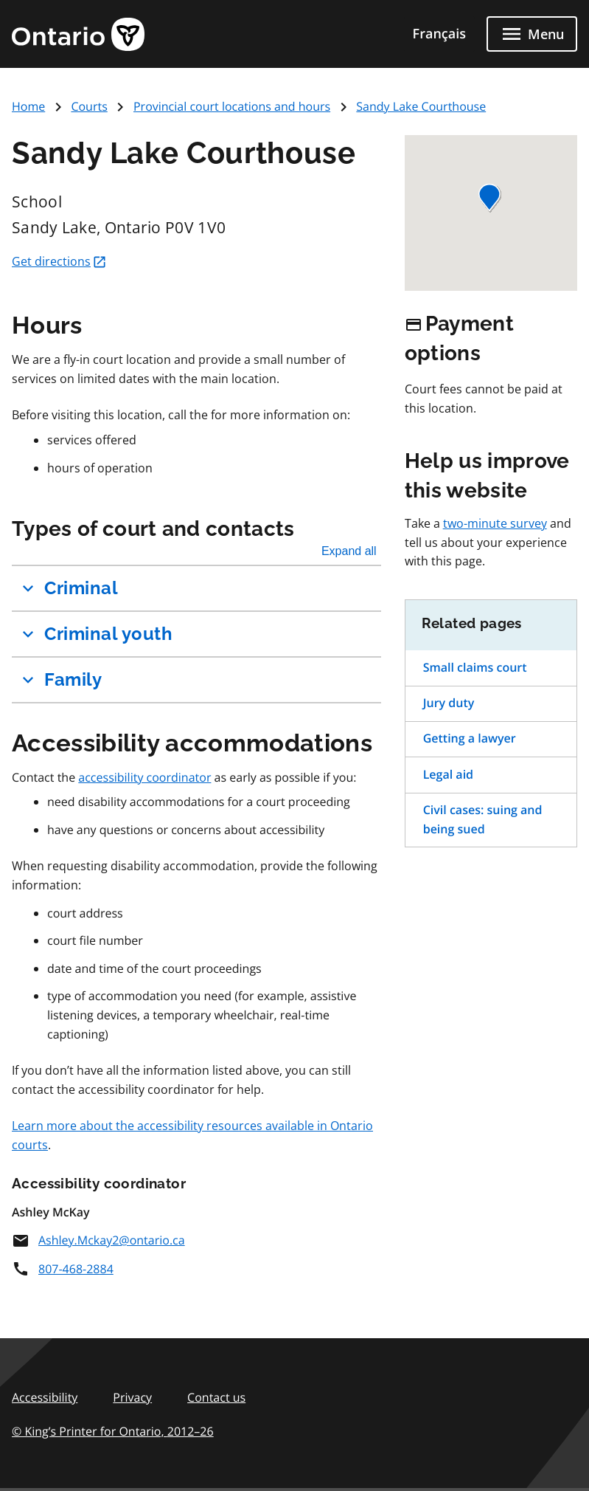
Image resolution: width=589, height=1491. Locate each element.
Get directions (59, 261)
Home (28, 106)
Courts (89, 106)
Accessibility (44, 1397)
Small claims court (475, 667)
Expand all (349, 551)
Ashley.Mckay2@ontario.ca (98, 1240)
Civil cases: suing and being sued (483, 819)
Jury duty (449, 703)
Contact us (216, 1397)
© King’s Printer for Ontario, (113, 1431)
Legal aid (448, 774)
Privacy (132, 1397)
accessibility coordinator (144, 777)
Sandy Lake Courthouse (421, 106)
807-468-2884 (63, 1269)
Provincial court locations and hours (231, 106)
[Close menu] (532, 34)
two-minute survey (495, 523)
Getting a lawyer (469, 738)
